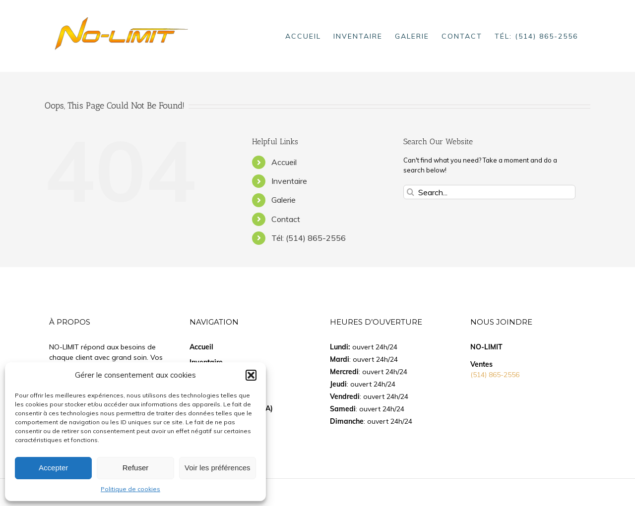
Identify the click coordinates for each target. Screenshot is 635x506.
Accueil (284, 162)
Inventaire (289, 181)
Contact (285, 219)
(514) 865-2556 (494, 374)
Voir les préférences (218, 467)
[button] (251, 375)
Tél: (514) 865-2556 (308, 238)
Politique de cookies (130, 489)
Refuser (136, 467)
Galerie (283, 200)
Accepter (53, 467)
